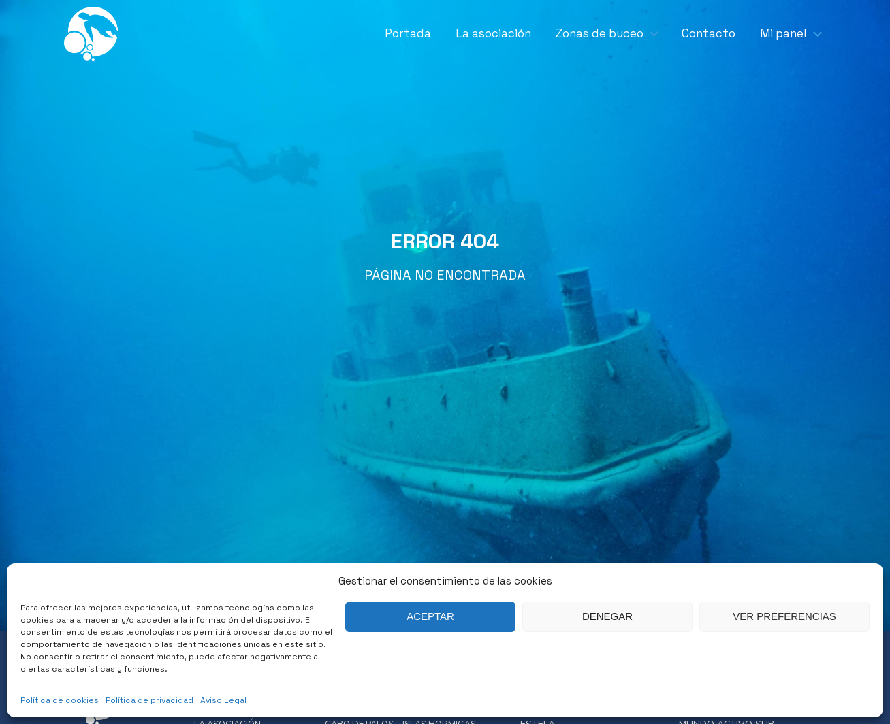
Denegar (607, 616)
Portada (408, 33)
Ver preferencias (784, 616)
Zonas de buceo (599, 33)
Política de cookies (59, 700)
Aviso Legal (223, 700)
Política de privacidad (149, 700)
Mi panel (783, 33)
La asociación (493, 33)
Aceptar (430, 616)
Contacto (708, 33)
